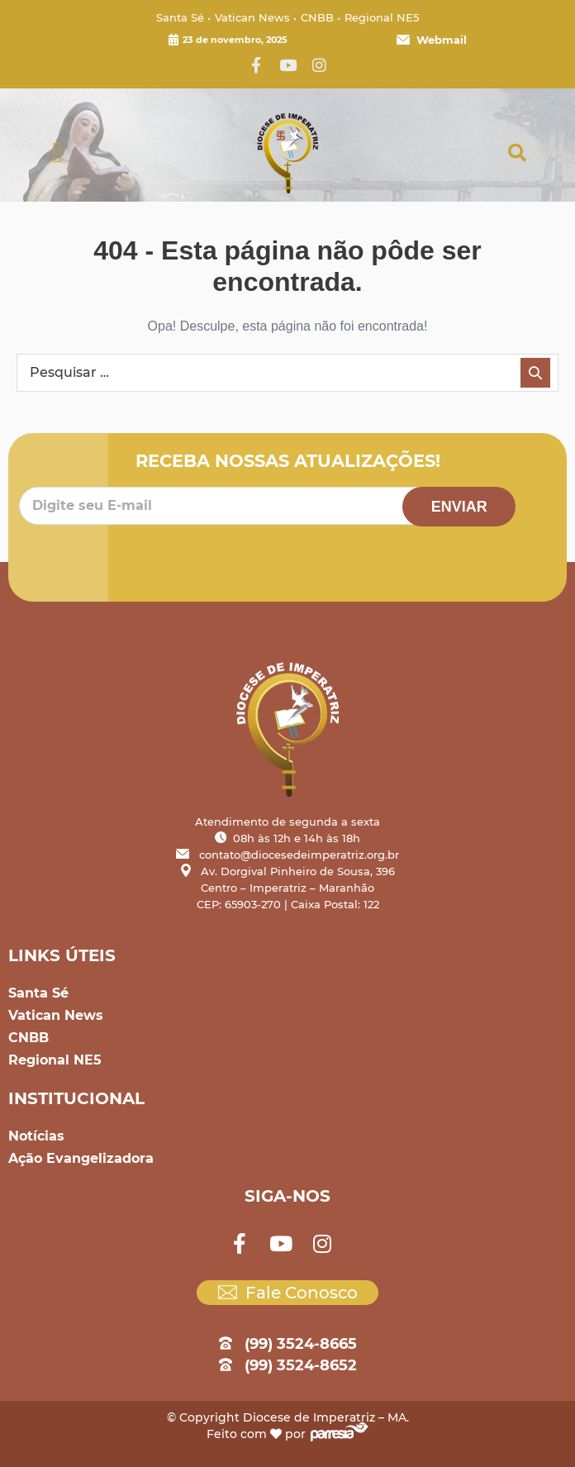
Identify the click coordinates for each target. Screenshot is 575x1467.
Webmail (432, 39)
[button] (57, 153)
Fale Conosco (288, 1293)
